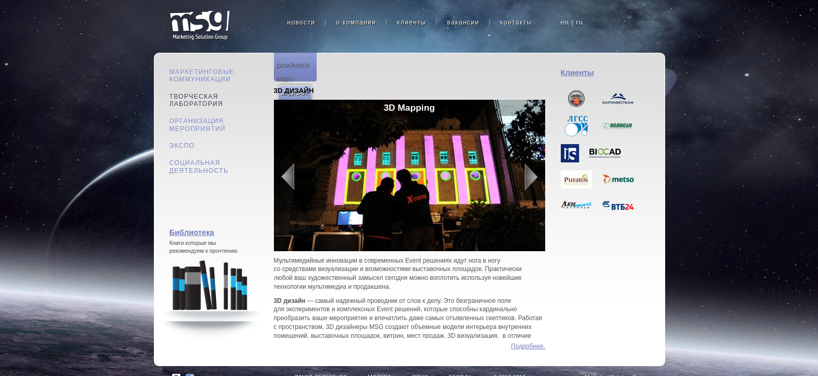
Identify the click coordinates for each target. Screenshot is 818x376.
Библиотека (192, 232)
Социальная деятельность (199, 166)
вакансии (463, 22)
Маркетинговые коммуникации (202, 76)
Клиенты (577, 72)
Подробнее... (528, 346)
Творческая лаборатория (196, 100)
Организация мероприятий (198, 125)
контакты (516, 22)
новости (301, 22)
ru (579, 22)
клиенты (411, 22)
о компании (356, 22)
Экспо (182, 145)
